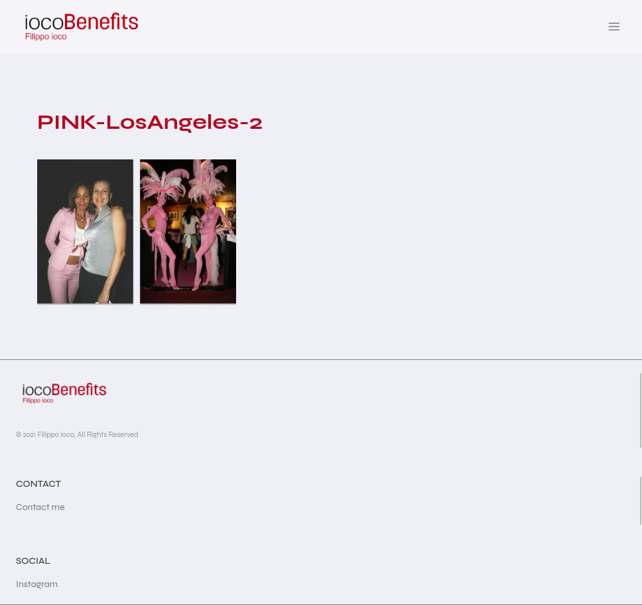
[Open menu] (614, 26)
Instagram (37, 584)
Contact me (40, 507)
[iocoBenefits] (80, 26)
